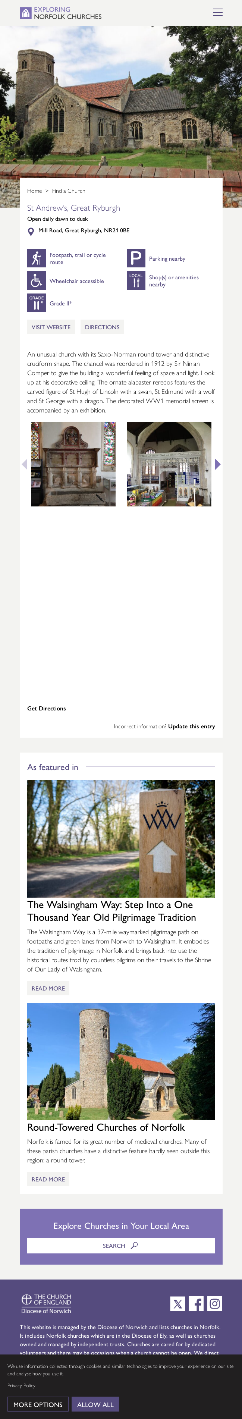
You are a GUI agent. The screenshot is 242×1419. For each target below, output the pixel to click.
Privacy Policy (21, 1385)
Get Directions (46, 708)
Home (34, 190)
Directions (102, 327)
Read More (48, 988)
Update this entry (191, 726)
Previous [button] (21, 464)
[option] (121, 117)
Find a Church (68, 190)
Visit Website (51, 327)
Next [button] (220, 464)
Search (121, 1245)
